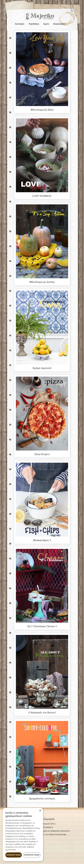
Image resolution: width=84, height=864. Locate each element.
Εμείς (46, 24)
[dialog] (23, 834)
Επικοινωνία (59, 24)
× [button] (40, 811)
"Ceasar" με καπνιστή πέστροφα (51, 834)
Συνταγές (19, 24)
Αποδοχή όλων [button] (13, 855)
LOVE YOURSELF (45, 827)
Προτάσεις (34, 24)
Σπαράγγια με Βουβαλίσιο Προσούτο (53, 831)
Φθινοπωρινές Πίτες (46, 823)
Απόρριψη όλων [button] (31, 855)
